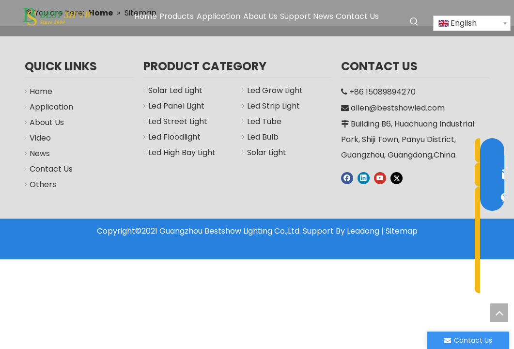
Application (51, 106)
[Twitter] (396, 178)
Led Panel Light (176, 105)
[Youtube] (380, 178)
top (499, 312)
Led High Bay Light (182, 152)
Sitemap (402, 231)
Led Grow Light (275, 90)
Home (41, 91)
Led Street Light (177, 121)
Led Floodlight (174, 137)
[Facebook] (347, 178)
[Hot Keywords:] (414, 22)
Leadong (363, 231)
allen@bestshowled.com (398, 107)
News (40, 153)
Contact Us (51, 168)
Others (43, 184)
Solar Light (266, 152)
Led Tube (264, 121)
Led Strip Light (273, 105)
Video (40, 137)
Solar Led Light (175, 90)
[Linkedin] (364, 178)
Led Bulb (263, 137)
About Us (47, 122)
